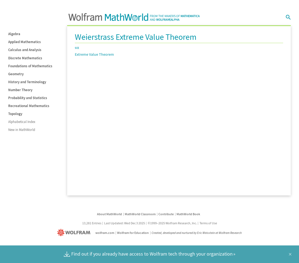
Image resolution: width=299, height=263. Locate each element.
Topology (15, 113)
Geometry (16, 74)
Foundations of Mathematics (30, 66)
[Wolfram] (75, 233)
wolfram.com (104, 233)
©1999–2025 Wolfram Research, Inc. (172, 223)
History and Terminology (27, 82)
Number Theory (20, 90)
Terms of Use (208, 223)
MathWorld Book (188, 214)
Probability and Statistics (27, 98)
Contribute (166, 214)
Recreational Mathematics (28, 105)
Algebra (14, 34)
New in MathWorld (21, 129)
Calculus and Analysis (24, 49)
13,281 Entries (91, 223)
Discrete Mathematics (25, 58)
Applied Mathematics (24, 42)
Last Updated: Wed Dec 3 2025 (124, 223)
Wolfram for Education (133, 233)
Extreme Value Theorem (94, 54)
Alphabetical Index (21, 121)
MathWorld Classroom (140, 214)
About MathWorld (109, 214)
